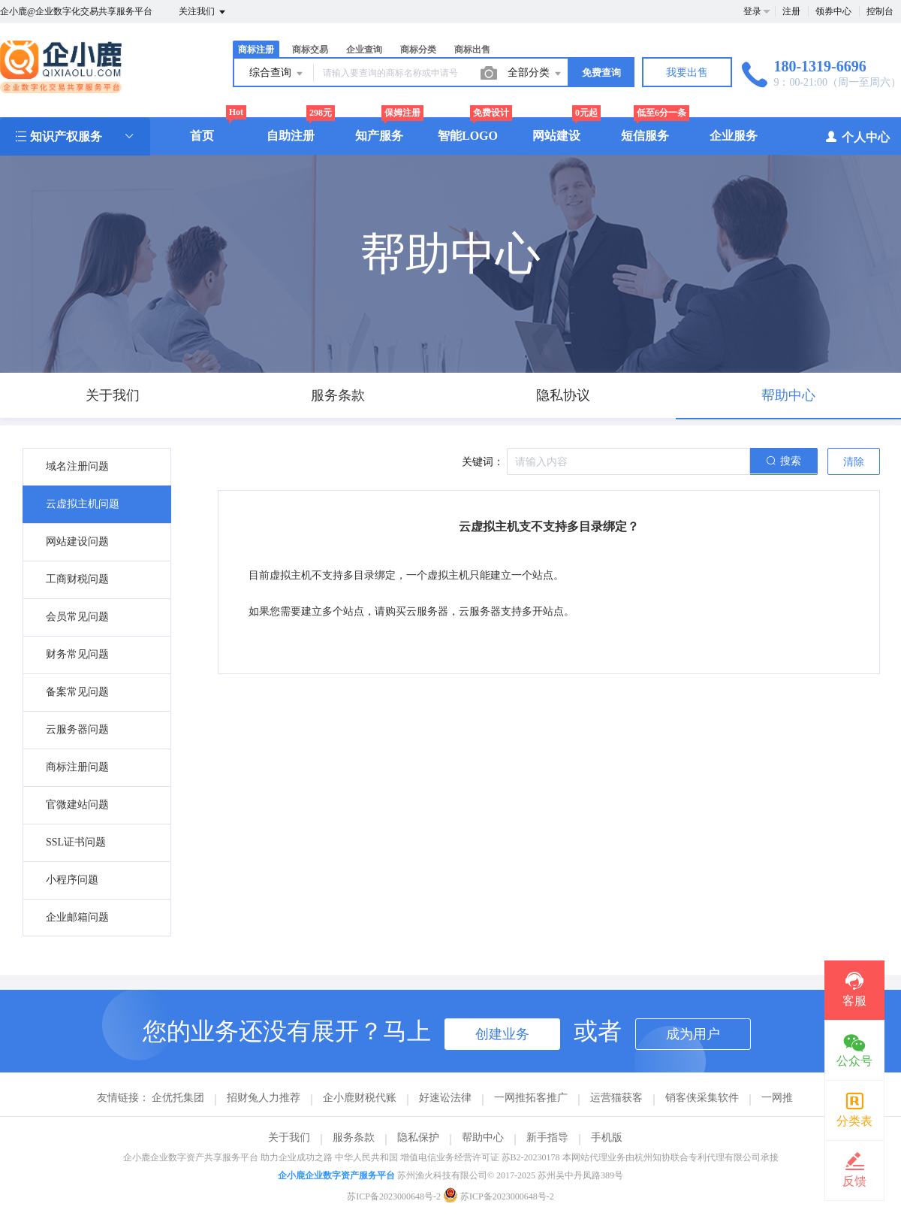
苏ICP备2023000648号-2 (394, 1196)
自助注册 (291, 135)
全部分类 (535, 74)
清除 (853, 461)
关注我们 (203, 12)
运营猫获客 (616, 1097)
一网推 (777, 1097)
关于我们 (289, 1137)
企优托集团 (178, 1097)
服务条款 (354, 1137)
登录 (752, 11)
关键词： (483, 461)
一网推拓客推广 (531, 1097)
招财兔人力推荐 (263, 1097)
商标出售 (472, 49)
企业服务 (734, 135)
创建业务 (502, 1034)
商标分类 (418, 49)
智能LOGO (468, 135)
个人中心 (857, 136)
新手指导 (547, 1137)
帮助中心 (483, 1137)
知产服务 (379, 135)
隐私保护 (418, 1137)
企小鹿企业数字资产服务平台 (336, 1175)
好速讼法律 (445, 1097)
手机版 (606, 1137)
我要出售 (687, 72)
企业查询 (364, 49)
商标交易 (310, 49)
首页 (202, 135)
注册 (791, 11)
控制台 (879, 11)
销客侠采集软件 (702, 1097)
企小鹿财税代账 (359, 1097)
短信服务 (645, 135)
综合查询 (277, 74)
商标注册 (256, 49)
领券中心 (833, 11)
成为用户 (693, 1034)
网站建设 (556, 135)
